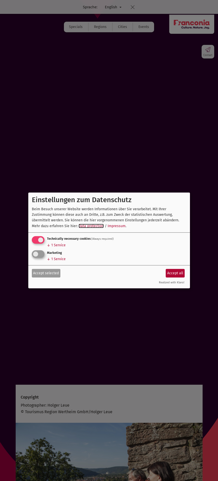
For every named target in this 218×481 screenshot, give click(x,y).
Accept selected (46, 273)
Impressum (117, 226)
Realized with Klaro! (171, 282)
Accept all (175, 273)
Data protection (91, 226)
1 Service (56, 245)
